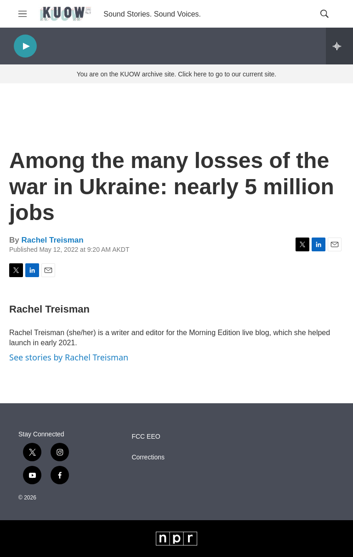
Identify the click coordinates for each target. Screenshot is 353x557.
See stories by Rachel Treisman (68, 357)
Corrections (148, 457)
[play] (25, 46)
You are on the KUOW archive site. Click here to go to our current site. (176, 74)
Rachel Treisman (52, 240)
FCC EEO (145, 436)
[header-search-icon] (324, 14)
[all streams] (339, 46)
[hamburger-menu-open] (22, 14)
